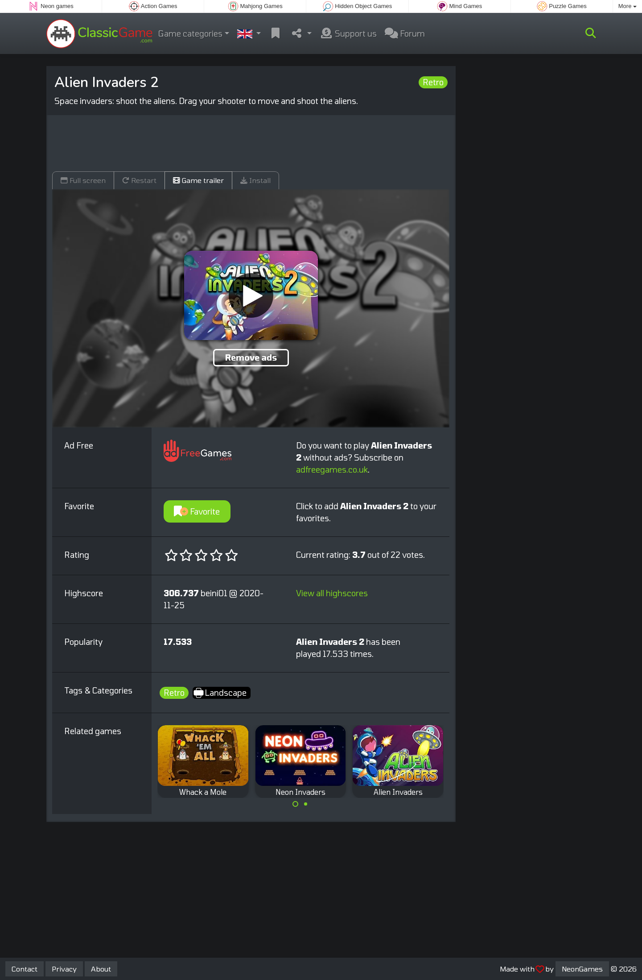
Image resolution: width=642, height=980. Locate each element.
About (101, 968)
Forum (405, 33)
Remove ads (251, 357)
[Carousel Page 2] (305, 804)
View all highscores (332, 593)
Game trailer (198, 180)
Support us (348, 33)
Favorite (197, 511)
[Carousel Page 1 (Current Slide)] (295, 804)
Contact (24, 968)
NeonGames (582, 968)
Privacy (64, 968)
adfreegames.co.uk (332, 469)
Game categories (190, 33)
